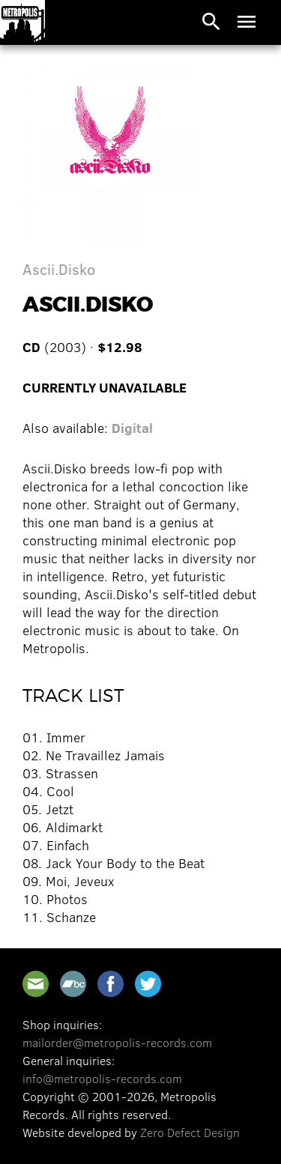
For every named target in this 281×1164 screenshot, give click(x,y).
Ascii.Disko (58, 268)
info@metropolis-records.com (102, 1078)
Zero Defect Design (190, 1132)
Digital (132, 428)
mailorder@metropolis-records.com (117, 1042)
